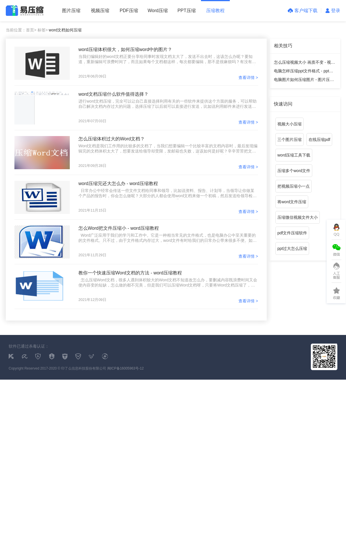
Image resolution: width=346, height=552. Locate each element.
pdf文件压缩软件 (292, 233)
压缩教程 (215, 10)
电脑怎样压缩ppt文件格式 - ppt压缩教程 (303, 72)
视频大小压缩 (289, 124)
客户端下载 (302, 10)
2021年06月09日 (92, 76)
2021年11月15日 (92, 210)
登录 (333, 10)
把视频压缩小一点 (293, 186)
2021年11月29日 (92, 255)
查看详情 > (248, 77)
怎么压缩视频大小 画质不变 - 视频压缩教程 (304, 63)
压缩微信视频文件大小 (297, 217)
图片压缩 (71, 10)
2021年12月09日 (92, 299)
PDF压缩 (129, 10)
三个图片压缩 (289, 139)
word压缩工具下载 (293, 155)
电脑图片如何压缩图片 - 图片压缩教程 (304, 80)
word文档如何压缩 (65, 30)
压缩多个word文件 (293, 170)
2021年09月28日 (92, 165)
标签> (42, 30)
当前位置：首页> (21, 30)
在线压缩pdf (319, 139)
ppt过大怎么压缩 (292, 248)
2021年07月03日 (92, 121)
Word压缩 (158, 10)
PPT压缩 (186, 10)
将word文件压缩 (291, 201)
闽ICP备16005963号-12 (125, 368)
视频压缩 (100, 10)
